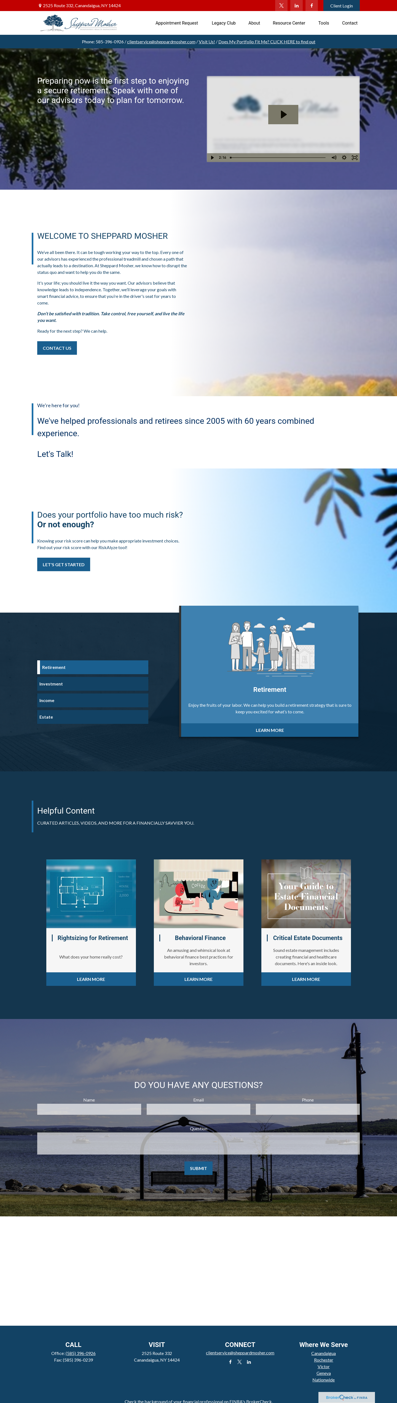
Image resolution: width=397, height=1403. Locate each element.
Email (198, 1099)
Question (198, 1128)
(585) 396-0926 (81, 1353)
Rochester (323, 1359)
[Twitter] (281, 5)
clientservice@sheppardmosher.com (161, 41)
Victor (324, 1366)
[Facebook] (311, 5)
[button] (177, 23)
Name (89, 1099)
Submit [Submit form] (198, 1168)
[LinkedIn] (296, 5)
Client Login (341, 5)
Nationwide (323, 1379)
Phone (308, 1099)
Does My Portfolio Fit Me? (266, 41)
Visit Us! (207, 41)
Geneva (323, 1373)
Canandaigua (323, 1353)
